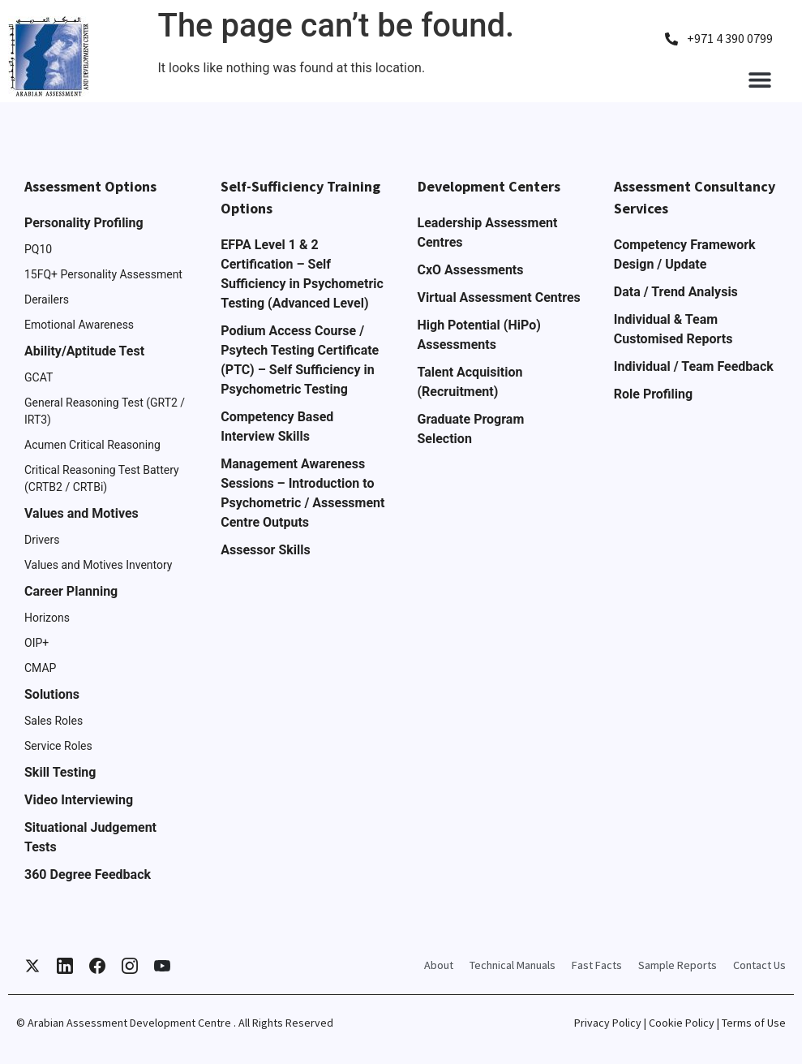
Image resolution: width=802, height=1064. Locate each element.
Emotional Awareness (79, 324)
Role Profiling (653, 394)
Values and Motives (81, 513)
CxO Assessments (471, 270)
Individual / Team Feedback (694, 366)
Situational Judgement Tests (90, 837)
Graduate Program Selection (471, 428)
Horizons (47, 617)
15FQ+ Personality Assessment (103, 274)
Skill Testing (60, 772)
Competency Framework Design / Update (685, 254)
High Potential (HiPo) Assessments (479, 334)
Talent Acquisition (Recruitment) (470, 381)
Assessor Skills (265, 550)
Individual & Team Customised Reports (673, 329)
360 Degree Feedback (87, 874)
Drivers (41, 539)
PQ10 (38, 249)
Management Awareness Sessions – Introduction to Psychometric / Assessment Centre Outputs (302, 493)
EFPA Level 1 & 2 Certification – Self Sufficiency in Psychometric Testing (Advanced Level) (302, 274)
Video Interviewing (78, 800)
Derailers (46, 299)
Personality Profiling (84, 222)
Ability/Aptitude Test (84, 351)
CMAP (40, 667)
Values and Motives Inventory (98, 564)
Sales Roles (53, 720)
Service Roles (58, 745)
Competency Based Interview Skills (277, 426)
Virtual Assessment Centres (499, 297)
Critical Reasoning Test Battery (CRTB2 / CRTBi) (101, 478)
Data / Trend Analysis (676, 291)
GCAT (38, 377)
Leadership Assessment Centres (488, 232)
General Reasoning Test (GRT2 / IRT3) (104, 411)
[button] (759, 79)
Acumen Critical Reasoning (92, 444)
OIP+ (36, 642)
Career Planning (71, 591)
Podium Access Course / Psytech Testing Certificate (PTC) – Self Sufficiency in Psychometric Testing (300, 360)
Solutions (51, 694)
